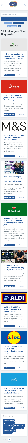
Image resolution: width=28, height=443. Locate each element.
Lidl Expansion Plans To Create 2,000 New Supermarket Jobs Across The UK (13, 350)
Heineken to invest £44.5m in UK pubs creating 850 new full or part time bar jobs (14, 221)
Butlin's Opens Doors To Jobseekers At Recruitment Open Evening (14, 97)
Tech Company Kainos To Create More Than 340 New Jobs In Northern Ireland (14, 56)
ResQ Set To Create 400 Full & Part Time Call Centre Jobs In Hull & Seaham (14, 391)
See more (21, 75)
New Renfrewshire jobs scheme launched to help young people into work (13, 179)
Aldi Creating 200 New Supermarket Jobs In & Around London (12, 309)
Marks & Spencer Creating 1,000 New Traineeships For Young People (14, 137)
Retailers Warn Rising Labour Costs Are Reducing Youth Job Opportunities (14, 268)
